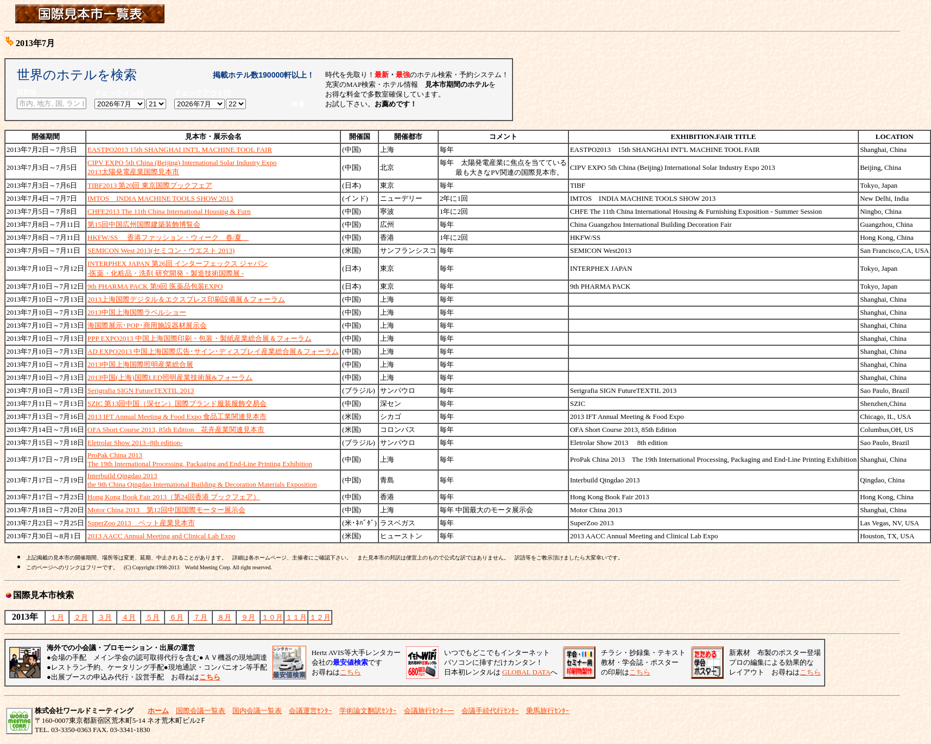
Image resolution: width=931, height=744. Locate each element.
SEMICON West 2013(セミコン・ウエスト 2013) (161, 250)
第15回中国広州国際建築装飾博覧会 (143, 224)
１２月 (320, 617)
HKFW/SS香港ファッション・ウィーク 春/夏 (168, 237)
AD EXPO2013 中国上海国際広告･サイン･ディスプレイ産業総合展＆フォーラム (213, 351)
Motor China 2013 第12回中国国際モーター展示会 (166, 510)
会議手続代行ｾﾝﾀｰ (490, 711)
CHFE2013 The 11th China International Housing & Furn (169, 211)
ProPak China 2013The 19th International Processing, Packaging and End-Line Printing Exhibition (199, 459)
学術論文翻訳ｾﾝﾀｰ (368, 711)
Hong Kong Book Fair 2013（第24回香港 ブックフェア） (173, 497)
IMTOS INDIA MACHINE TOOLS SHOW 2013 (160, 198)
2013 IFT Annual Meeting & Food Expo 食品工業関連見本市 (177, 416)
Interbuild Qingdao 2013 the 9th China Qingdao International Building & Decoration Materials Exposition (202, 480)
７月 (200, 617)
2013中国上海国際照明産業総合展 (140, 364)
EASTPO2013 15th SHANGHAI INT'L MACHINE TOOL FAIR (179, 149)
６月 (176, 617)
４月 (129, 617)
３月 (105, 617)
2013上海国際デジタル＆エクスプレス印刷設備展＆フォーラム (186, 299)
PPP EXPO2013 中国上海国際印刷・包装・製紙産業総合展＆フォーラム (199, 338)
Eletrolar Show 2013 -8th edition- (134, 442)
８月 (224, 617)
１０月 (272, 617)
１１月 (296, 617)
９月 (248, 617)
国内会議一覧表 (257, 711)
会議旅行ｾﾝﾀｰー (429, 711)
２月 (81, 617)
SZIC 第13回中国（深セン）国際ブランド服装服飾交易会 (177, 403)
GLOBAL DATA (526, 672)
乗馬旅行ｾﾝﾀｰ (547, 711)
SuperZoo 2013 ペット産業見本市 (141, 523)
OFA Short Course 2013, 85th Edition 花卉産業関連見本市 (175, 429)
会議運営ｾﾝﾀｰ (310, 711)
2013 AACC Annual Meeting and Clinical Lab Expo (161, 536)
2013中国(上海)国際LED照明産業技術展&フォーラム (169, 377)
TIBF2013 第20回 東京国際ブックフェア (149, 185)
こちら (350, 672)
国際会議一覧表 (200, 711)
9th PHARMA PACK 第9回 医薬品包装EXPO (155, 286)
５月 (152, 617)
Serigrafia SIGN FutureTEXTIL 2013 (140, 390)
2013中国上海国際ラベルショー (136, 312)
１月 (57, 617)
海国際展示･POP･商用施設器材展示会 (147, 325)
